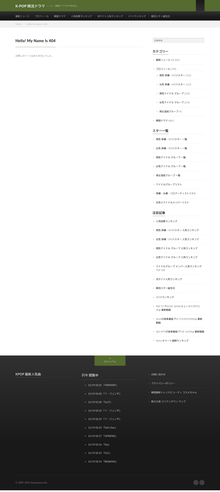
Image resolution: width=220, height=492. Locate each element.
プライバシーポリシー (163, 384)
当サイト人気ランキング (112, 17)
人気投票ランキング (83, 17)
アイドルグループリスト (169, 184)
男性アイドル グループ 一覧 (171, 157)
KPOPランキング (140, 17)
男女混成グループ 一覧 (168, 175)
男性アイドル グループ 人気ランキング (177, 247)
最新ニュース (22, 17)
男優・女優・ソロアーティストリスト (176, 193)
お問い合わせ (158, 375)
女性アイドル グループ (172, 103)
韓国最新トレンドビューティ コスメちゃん (174, 393)
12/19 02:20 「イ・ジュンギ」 (105, 395)
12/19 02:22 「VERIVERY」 (103, 386)
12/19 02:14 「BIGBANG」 (103, 463)
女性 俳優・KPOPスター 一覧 (172, 148)
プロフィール (42, 17)
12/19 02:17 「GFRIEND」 (102, 437)
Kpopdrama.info (39, 484)
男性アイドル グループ (172, 94)
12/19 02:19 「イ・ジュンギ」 (105, 412)
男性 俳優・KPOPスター (173, 76)
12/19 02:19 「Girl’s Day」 (102, 429)
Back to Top (110, 362)
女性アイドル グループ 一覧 (171, 166)
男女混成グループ (169, 112)
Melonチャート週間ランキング (172, 342)
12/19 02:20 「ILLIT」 (100, 403)
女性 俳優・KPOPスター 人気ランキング (178, 238)
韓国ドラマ (61, 17)
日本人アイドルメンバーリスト (173, 202)
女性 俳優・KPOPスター (173, 85)
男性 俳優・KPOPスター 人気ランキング (178, 230)
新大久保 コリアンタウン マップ (168, 402)
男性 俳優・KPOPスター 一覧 (172, 140)
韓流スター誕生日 (164, 17)
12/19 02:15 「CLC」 (99, 454)
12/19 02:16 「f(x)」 (99, 446)
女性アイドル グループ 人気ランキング (177, 256)
